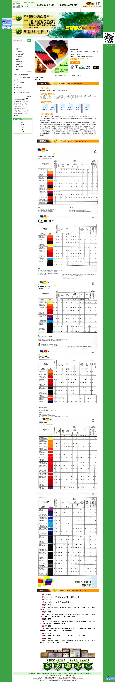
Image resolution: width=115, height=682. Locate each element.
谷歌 (23, 129)
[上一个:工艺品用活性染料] (61, 75)
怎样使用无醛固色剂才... (19, 106)
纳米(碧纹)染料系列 (20, 54)
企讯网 (22, 124)
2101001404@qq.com (24, 92)
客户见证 (67, 10)
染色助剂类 (18, 59)
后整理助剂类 (19, 64)
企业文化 (85, 10)
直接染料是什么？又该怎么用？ (21, 111)
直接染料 (30, 10)
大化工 (17, 69)
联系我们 (94, 10)
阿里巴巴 (23, 122)
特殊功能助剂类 (19, 66)
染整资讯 (57, 10)
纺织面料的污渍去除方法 (20, 108)
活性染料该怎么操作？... (19, 115)
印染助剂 (39, 10)
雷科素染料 (18, 49)
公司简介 (76, 10)
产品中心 (48, 10)
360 (23, 131)
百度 (23, 127)
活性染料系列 (19, 56)
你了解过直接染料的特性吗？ (21, 113)
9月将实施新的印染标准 (19, 99)
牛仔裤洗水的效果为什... (19, 101)
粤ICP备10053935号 (71, 680)
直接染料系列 (19, 51)
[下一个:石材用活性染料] (74, 75)
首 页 (21, 10)
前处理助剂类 (19, 61)
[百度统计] (71, 675)
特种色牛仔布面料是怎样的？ (21, 104)
